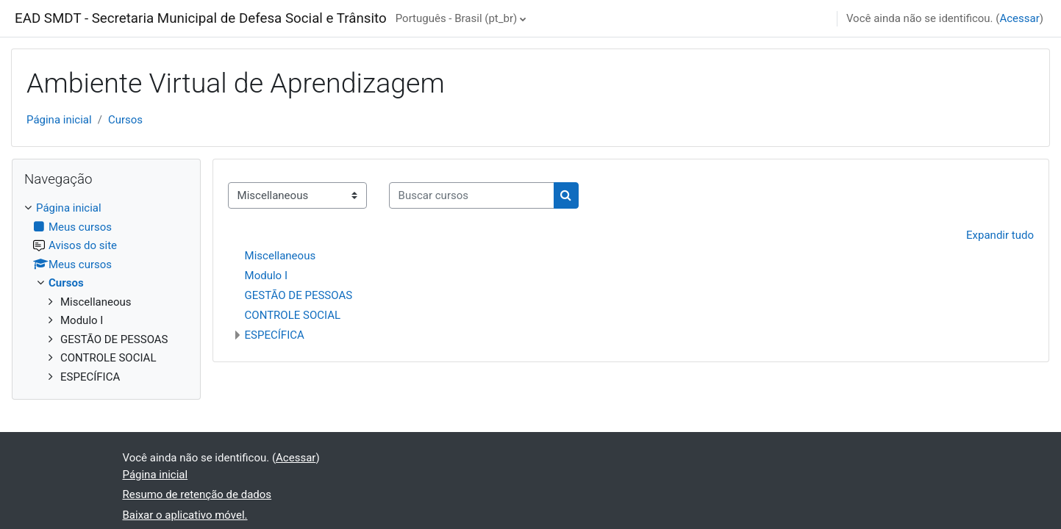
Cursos (125, 119)
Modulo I (266, 275)
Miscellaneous (280, 255)
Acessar (1019, 18)
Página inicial (59, 119)
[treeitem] (106, 292)
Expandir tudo (1000, 235)
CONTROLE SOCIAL (292, 315)
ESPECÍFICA (274, 335)
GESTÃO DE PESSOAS (299, 295)
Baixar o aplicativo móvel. (185, 515)
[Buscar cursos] (471, 195)
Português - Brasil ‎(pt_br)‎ (457, 18)
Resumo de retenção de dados (197, 494)
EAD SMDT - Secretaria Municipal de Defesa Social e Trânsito (201, 18)
